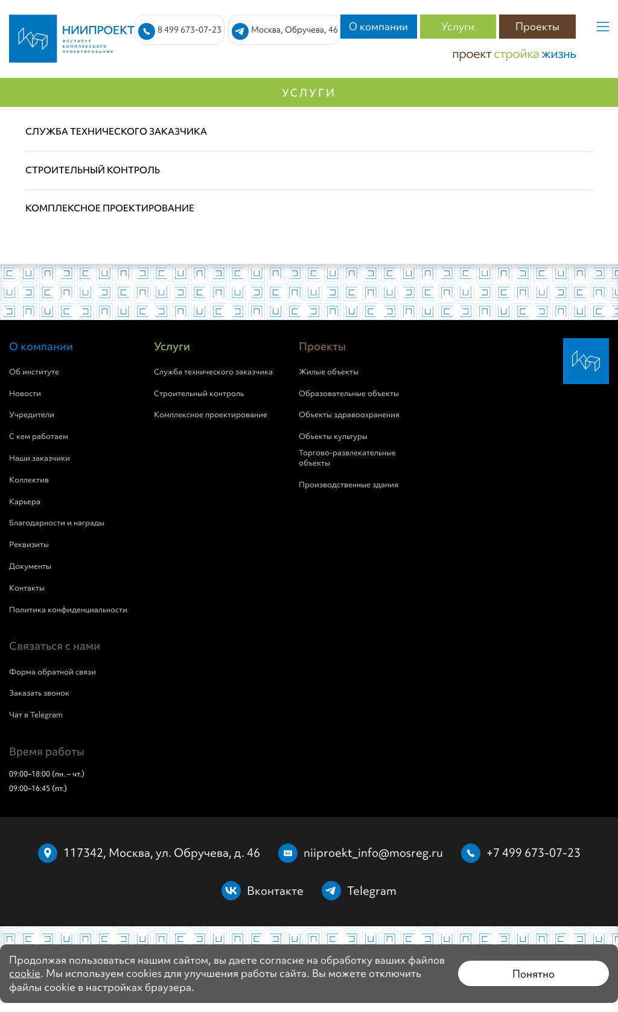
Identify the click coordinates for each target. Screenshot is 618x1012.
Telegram (372, 890)
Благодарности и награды (56, 523)
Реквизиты (29, 544)
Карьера (24, 502)
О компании (378, 26)
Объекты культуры (333, 436)
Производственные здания (348, 485)
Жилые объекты (328, 372)
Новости (25, 394)
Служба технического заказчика (213, 372)
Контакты (27, 588)
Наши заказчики (39, 458)
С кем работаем (38, 436)
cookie (24, 973)
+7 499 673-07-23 (533, 852)
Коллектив (29, 480)
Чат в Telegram (36, 715)
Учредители (31, 415)
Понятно (533, 974)
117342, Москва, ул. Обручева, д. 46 (161, 852)
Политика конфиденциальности (68, 610)
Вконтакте (275, 890)
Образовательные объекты (349, 394)
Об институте (34, 372)
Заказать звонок (39, 693)
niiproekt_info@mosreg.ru (373, 852)
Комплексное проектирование (210, 415)
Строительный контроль (199, 394)
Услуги (457, 26)
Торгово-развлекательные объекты (347, 458)
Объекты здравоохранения (349, 415)
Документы (30, 566)
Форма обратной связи (52, 672)
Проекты (537, 26)
